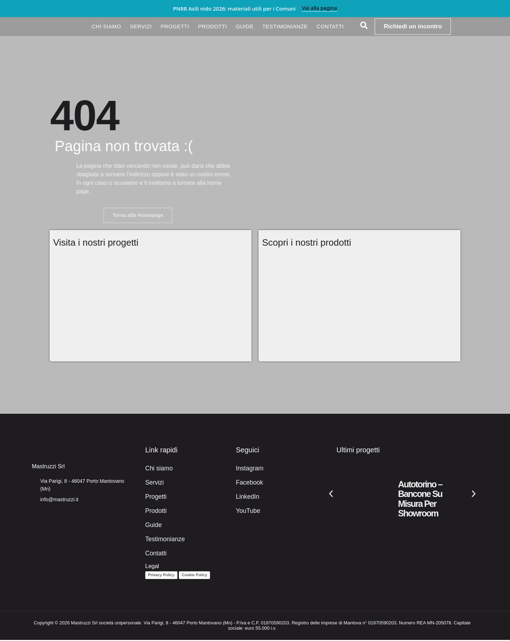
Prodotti (212, 26)
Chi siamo (106, 26)
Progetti (174, 26)
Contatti (330, 26)
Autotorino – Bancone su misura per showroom (420, 500)
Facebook (248, 484)
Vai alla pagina (319, 8)
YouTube (247, 512)
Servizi (141, 26)
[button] (331, 494)
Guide (245, 26)
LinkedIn (246, 498)
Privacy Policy (161, 576)
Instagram (248, 470)
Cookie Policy (194, 576)
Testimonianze (285, 26)
